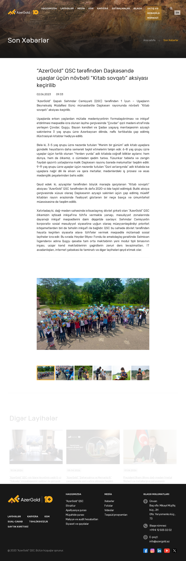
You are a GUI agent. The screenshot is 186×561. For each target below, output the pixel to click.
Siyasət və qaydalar (77, 523)
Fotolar (108, 505)
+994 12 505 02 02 (160, 530)
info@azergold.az (159, 541)
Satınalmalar (121, 8)
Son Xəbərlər (170, 40)
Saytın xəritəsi (18, 526)
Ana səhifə (149, 40)
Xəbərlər (109, 501)
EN (177, 12)
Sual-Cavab (15, 521)
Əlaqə (138, 8)
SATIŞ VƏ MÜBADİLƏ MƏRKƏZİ (153, 13)
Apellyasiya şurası (76, 510)
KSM (91, 8)
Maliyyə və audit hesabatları (82, 519)
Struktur (71, 505)
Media (81, 8)
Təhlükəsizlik (38, 521)
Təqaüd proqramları (115, 514)
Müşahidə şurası (75, 514)
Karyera (102, 8)
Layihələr (67, 8)
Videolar (109, 510)
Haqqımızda (49, 8)
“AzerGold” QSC (74, 501)
